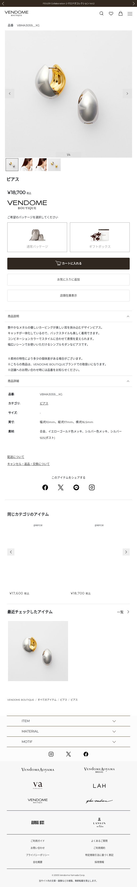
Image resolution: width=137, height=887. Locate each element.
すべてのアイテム (47, 699)
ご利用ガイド (38, 840)
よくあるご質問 (99, 840)
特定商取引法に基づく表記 (99, 855)
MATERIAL (30, 731)
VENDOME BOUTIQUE (20, 699)
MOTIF (27, 742)
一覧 (121, 612)
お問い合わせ (38, 848)
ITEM (26, 721)
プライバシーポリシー (37, 855)
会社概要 (37, 862)
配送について (15, 457)
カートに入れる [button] (68, 264)
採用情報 (99, 862)
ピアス (44, 403)
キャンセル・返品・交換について (28, 464)
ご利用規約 (99, 848)
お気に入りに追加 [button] (68, 279)
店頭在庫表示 (68, 295)
